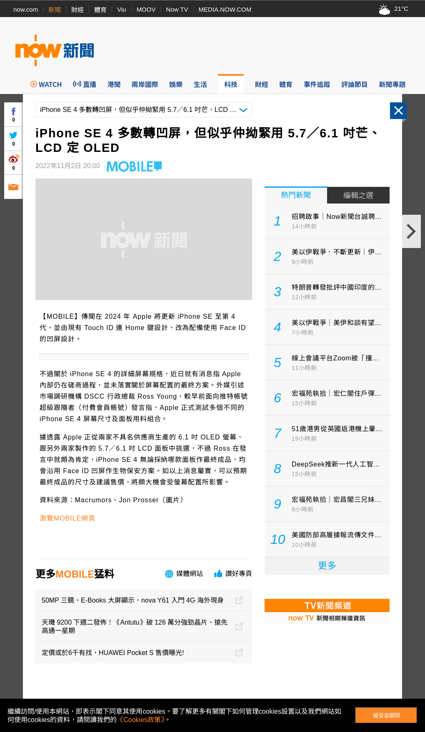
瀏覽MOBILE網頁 (67, 518)
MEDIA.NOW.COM (225, 9)
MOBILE (74, 574)
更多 (327, 566)
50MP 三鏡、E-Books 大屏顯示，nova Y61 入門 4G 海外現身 (133, 600)
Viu (121, 9)
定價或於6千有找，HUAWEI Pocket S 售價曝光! (113, 652)
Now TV (177, 9)
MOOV (146, 9)
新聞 (54, 9)
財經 (77, 9)
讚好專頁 (238, 573)
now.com (25, 9)
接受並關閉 (386, 715)
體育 (100, 9)
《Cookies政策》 (140, 719)
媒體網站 (189, 573)
